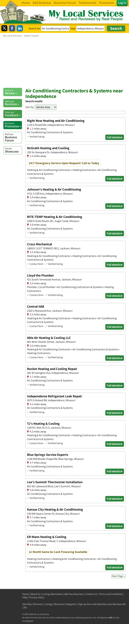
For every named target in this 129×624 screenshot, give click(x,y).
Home (25, 594)
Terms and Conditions (111, 594)
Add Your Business (74, 594)
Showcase (13, 150)
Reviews (37, 604)
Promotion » (13, 124)
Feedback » (13, 113)
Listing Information (52, 594)
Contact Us (91, 594)
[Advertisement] (64, 62)
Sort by (29, 107)
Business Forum (13, 137)
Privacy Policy (36, 597)
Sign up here (85, 604)
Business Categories (65, 604)
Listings (48, 604)
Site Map (27, 604)
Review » (13, 91)
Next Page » (118, 576)
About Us (35, 594)
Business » (13, 102)
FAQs (25, 597)
